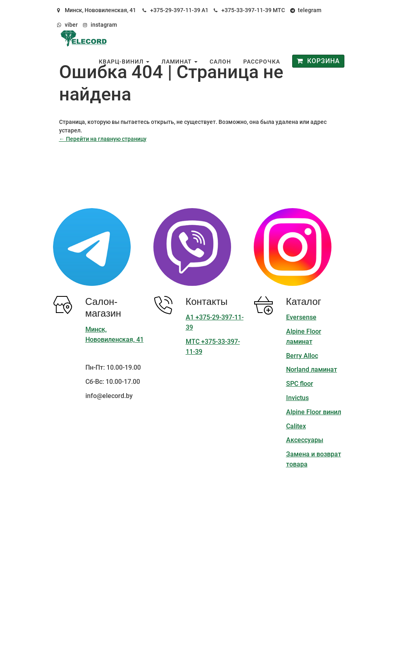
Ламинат (179, 61)
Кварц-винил (124, 61)
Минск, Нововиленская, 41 (100, 10)
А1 (205, 10)
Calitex (296, 426)
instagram (104, 24)
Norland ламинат (311, 369)
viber (71, 24)
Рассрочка (261, 61)
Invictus (297, 398)
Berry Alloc (302, 356)
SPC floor (299, 383)
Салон (220, 61)
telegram (309, 10)
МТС (279, 10)
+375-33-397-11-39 (246, 10)
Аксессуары (304, 440)
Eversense (301, 317)
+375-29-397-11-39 (175, 10)
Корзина (318, 61)
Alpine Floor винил (313, 412)
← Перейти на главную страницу (102, 139)
